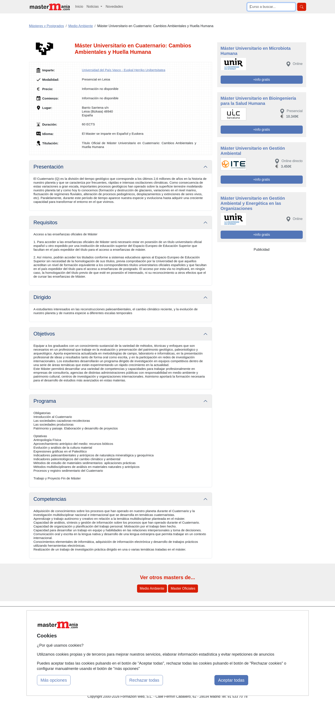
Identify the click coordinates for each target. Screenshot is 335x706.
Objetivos (44, 334)
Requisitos (46, 222)
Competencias (50, 499)
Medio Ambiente (152, 588)
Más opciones (54, 680)
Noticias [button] (93, 6)
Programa (45, 401)
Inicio (79, 6)
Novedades (114, 6)
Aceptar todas (231, 680)
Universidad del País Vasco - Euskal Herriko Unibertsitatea (123, 70)
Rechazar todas (144, 680)
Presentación (48, 167)
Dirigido (42, 297)
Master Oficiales (183, 588)
